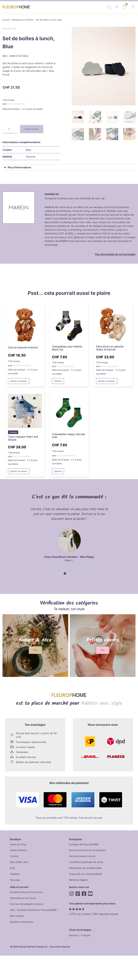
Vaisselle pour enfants (22, 20)
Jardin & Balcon (19, 851)
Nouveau (15, 882)
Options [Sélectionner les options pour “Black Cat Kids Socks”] (58, 381)
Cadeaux (15, 876)
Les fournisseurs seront (83, 857)
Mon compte (17, 920)
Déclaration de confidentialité (86, 870)
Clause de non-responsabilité (86, 876)
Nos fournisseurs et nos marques (88, 851)
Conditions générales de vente (87, 864)
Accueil (6, 20)
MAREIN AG (9, 28)
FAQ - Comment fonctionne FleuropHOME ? (36, 914)
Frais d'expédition (16, 103)
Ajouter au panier (33, 129)
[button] (52, 574)
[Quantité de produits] (10, 129)
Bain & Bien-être (19, 864)
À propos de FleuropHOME (85, 845)
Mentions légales (79, 882)
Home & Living (18, 845)
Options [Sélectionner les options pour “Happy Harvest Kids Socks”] (58, 471)
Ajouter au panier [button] (19, 381)
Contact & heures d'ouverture (27, 895)
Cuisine (14, 857)
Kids (12, 870)
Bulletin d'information (22, 926)
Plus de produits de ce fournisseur (115, 254)
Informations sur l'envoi (24, 901)
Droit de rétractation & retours (28, 907)
